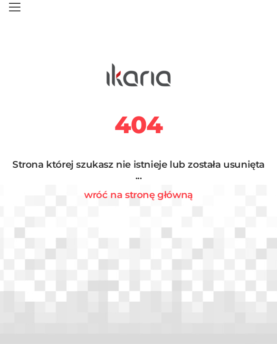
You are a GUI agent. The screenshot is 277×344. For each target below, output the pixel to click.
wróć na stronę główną (138, 194)
